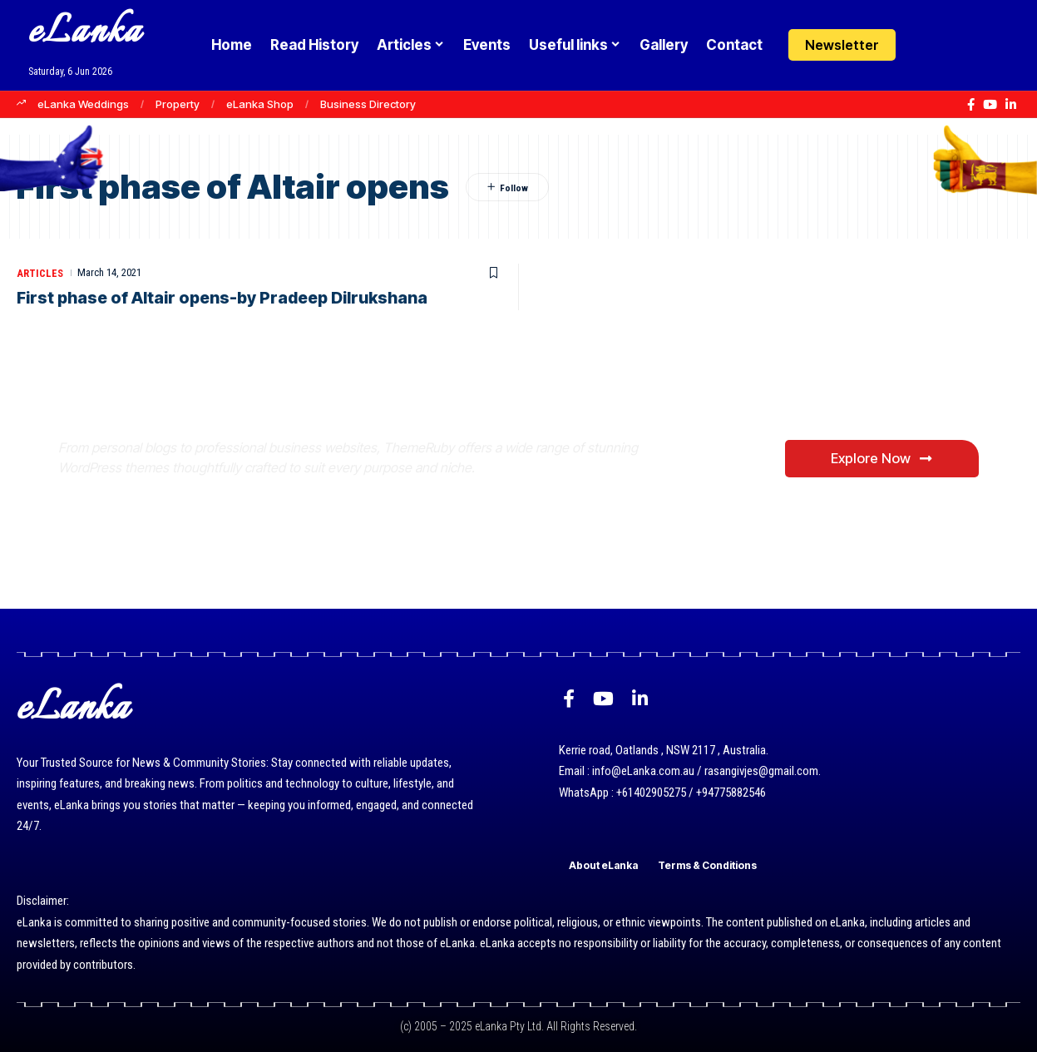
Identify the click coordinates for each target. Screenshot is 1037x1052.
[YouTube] (990, 104)
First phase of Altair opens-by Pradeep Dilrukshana (227, 298)
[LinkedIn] (1010, 104)
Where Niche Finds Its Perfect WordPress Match (335, 427)
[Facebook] (971, 104)
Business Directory (368, 104)
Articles (40, 272)
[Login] (926, 45)
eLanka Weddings (83, 104)
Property (178, 104)
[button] (958, 45)
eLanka (84, 33)
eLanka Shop (260, 104)
